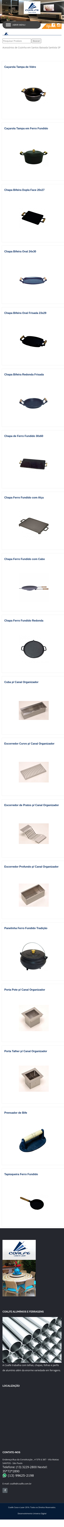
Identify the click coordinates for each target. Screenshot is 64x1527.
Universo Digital (39, 1513)
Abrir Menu (18, 24)
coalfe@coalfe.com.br (16, 1483)
